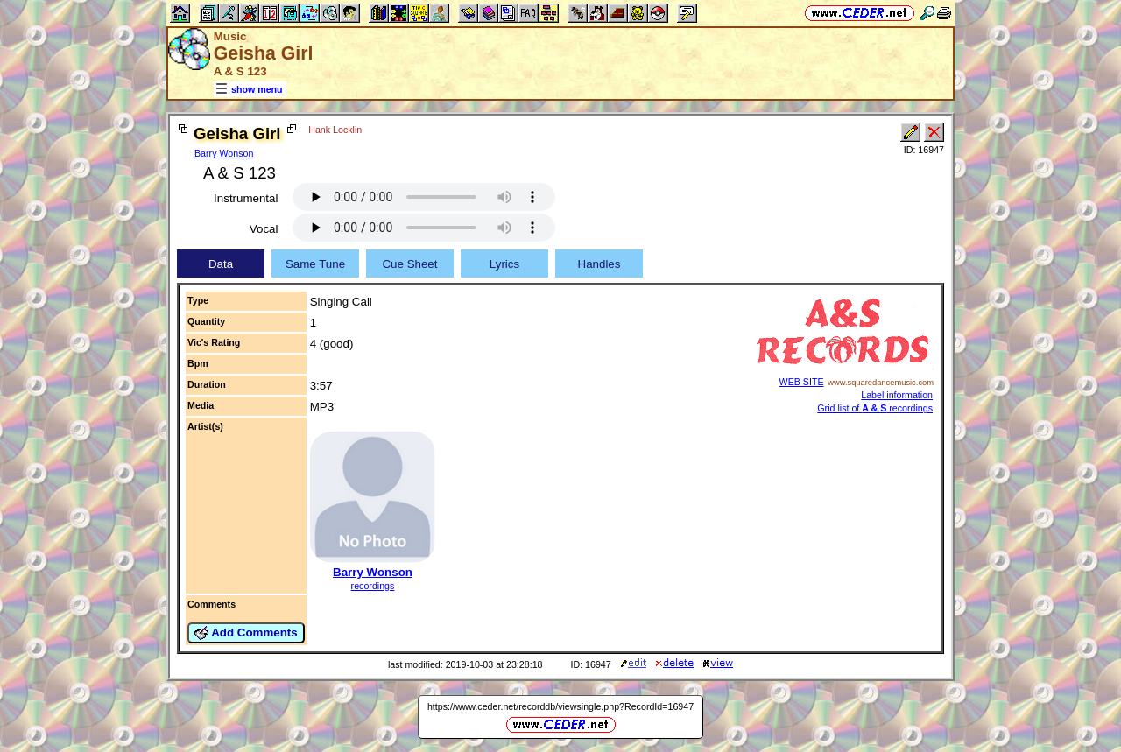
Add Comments (246, 633)
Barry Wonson (223, 153)
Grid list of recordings (875, 408)
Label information (897, 395)
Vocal (264, 228)
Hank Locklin (335, 129)
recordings (373, 585)
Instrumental (246, 198)
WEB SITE (801, 381)
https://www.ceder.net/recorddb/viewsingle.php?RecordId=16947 (560, 706)
